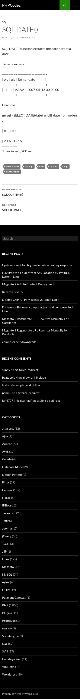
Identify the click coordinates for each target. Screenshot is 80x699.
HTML (6, 497)
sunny (6, 370)
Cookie (7, 459)
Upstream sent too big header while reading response (37, 265)
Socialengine (10, 636)
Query (54, 166)
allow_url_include (34, 377)
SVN (5, 651)
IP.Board (7, 505)
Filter (5, 482)
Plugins (7, 613)
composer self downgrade (19, 342)
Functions (12, 166)
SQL (4, 22)
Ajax (5, 436)
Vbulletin (8, 666)
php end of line (30, 385)
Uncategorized (11, 659)
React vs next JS (12, 292)
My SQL (7, 574)
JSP (4, 551)
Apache (7, 444)
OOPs (6, 590)
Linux (5, 559)
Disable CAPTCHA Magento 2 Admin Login (30, 299)
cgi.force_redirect (26, 370)
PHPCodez (11, 5)
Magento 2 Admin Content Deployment (28, 284)
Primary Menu (75, 5)
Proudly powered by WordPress (20, 693)
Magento (8, 567)
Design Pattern (12, 474)
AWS (5, 451)
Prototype (9, 620)
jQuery (6, 536)
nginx (5, 582)
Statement (12, 171)
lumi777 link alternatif (17, 400)
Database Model (13, 467)
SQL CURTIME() (40, 191)
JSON (6, 544)
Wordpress (9, 674)
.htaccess (8, 428)
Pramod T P (27, 37)
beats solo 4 (10, 377)
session (7, 628)
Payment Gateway (14, 597)
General (7, 490)
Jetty (5, 520)
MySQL (29, 166)
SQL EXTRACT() (40, 207)
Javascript (9, 513)
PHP (41, 166)
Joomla (7, 528)
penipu (6, 393)
